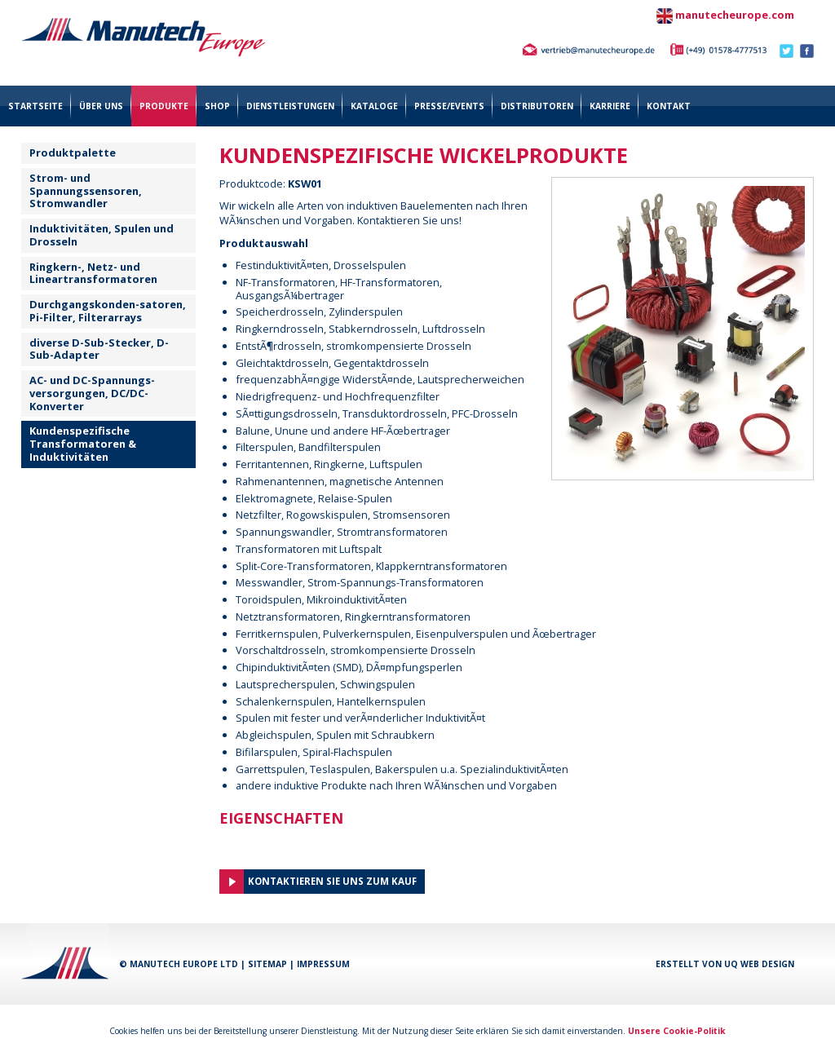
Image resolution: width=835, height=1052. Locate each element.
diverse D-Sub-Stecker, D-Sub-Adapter (99, 349)
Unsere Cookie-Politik (677, 1031)
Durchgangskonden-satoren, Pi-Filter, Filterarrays (107, 311)
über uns (101, 106)
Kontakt (669, 106)
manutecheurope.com (734, 14)
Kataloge (374, 106)
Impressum (323, 964)
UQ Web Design (759, 964)
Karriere (610, 106)
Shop (217, 106)
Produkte (163, 106)
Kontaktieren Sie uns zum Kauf (332, 881)
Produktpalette (72, 152)
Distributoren (537, 106)
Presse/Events (449, 106)
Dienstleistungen (290, 106)
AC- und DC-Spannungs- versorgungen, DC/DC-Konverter (92, 393)
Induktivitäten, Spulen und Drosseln (101, 235)
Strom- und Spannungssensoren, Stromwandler (85, 190)
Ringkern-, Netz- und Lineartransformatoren (93, 273)
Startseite (35, 106)
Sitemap (267, 964)
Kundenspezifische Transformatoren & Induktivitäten (82, 443)
